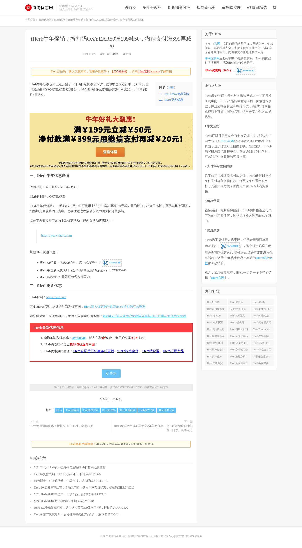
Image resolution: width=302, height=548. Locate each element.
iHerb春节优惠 (147, 410)
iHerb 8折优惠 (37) (237, 316)
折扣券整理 (179, 7)
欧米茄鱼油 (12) (261, 356)
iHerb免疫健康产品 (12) (239, 364)
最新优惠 (206, 7)
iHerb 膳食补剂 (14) (214, 343)
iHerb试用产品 (173, 351)
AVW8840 (119, 71)
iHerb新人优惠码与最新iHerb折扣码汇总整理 (114, 306)
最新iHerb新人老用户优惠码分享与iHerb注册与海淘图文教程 (144, 316)
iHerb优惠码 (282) (236, 302)
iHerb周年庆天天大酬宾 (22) (262, 323)
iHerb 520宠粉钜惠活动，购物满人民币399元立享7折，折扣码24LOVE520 (80, 507)
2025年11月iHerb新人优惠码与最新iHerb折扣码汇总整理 (69, 467)
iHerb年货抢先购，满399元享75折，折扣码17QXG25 (67, 474)
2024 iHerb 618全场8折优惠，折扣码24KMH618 (63, 501)
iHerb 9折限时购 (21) (215, 330)
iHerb (33, 84)
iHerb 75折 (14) (261, 342)
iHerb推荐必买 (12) (237, 357)
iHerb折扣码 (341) (213, 302)
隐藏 (171, 87)
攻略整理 (231, 7)
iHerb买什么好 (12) (214, 357)
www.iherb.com (56, 297)
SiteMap (169, 536)
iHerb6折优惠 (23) (237, 323)
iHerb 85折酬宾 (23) (214, 323)
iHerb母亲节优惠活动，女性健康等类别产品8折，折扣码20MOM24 (76, 514)
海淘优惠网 (40, 7)
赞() (111, 373)
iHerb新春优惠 (127, 410)
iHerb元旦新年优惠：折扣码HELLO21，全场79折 (61, 426)
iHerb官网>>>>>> (149, 71)
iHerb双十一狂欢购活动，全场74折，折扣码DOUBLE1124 (70, 480)
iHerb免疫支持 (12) (261, 364)
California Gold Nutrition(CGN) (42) (238, 309)
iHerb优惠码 (72, 410)
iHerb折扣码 (41, 89)
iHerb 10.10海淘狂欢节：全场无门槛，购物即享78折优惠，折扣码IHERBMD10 (83, 487)
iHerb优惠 (112, 54)
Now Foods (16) (261, 329)
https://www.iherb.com (56, 235)
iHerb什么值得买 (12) (262, 350)
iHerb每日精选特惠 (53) (215, 309)
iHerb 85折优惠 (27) (261, 316)
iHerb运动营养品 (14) (239, 337)
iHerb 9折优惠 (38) (213, 316)
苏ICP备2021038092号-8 (188, 536)
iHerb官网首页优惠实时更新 (93, 351)
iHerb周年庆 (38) (262, 308)
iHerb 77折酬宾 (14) (261, 337)
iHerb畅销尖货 (127, 351)
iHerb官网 (227, 141)
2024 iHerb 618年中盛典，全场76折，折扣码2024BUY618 (69, 494)
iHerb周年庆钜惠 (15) (215, 337)
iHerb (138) (259, 301)
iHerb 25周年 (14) (239, 342)
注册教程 (152, 7)
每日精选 (257, 7)
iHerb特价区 (150, 351)
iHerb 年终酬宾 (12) (214, 364)
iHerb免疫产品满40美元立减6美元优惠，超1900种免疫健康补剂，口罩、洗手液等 (153, 428)
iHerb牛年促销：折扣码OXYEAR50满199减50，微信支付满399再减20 (130, 387)
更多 (115, 399)
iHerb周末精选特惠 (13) (215, 350)
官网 (217, 43)
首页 (130, 7)
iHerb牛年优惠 (49, 176)
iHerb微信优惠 (90, 410)
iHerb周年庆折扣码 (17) (239, 330)
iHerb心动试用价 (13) (239, 350)
